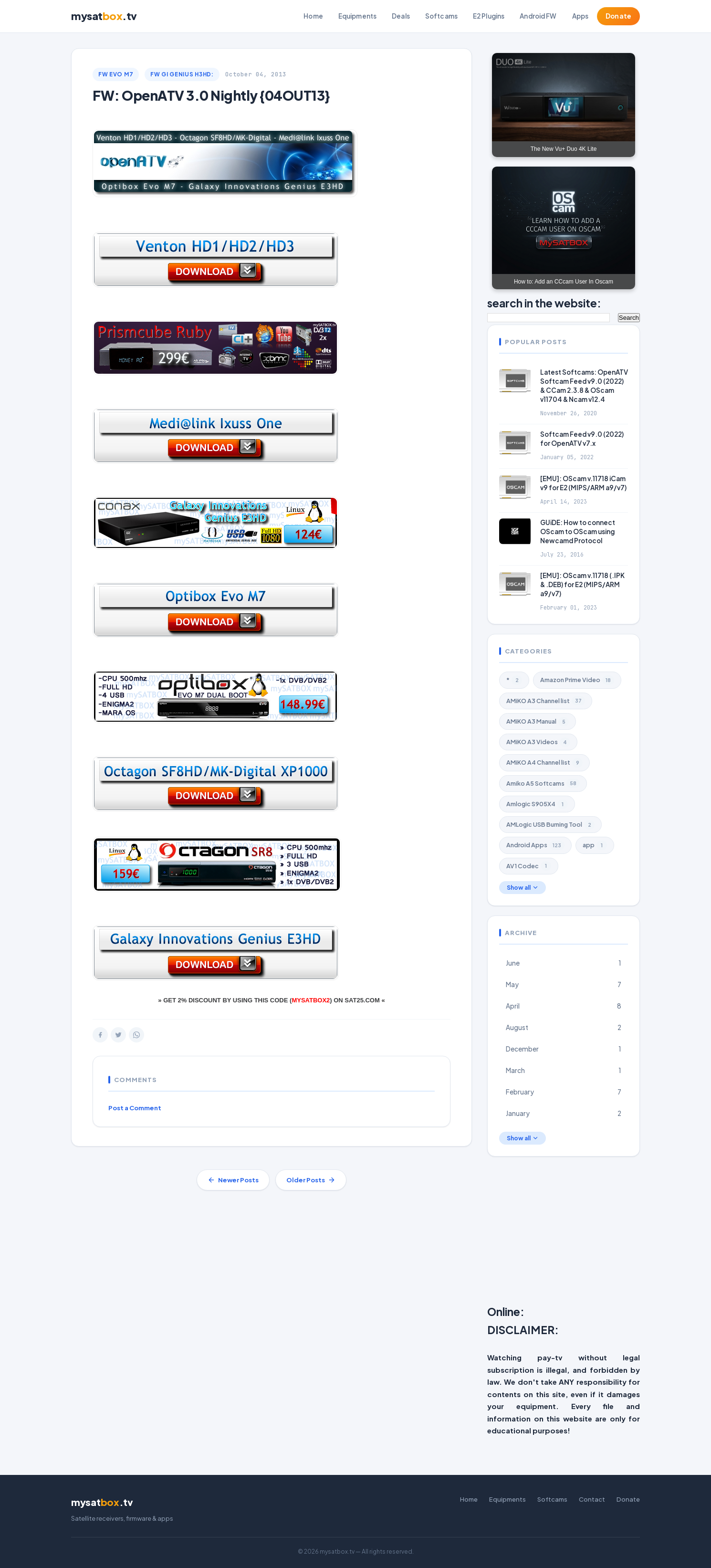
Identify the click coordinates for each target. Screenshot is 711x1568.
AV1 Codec (528, 866)
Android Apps (535, 845)
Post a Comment (134, 1108)
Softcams (441, 16)
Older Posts (310, 1180)
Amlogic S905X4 (537, 804)
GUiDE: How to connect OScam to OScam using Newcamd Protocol (577, 531)
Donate (618, 16)
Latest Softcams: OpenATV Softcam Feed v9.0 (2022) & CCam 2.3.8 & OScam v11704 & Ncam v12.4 (584, 385)
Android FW (538, 16)
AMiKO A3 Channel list (545, 700)
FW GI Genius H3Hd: (181, 74)
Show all (522, 887)
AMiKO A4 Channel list (544, 763)
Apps (580, 16)
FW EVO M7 (115, 74)
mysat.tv (104, 16)
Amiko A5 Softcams (543, 783)
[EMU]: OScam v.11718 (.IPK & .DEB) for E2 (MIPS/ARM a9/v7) (582, 584)
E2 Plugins (488, 16)
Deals (401, 16)
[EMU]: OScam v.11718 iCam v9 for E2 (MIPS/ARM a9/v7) (583, 483)
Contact (592, 1499)
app (595, 845)
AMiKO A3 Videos (538, 742)
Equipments (357, 16)
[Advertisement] (599, 1233)
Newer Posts (233, 1180)
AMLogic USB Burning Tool (550, 825)
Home (313, 16)
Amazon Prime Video (577, 680)
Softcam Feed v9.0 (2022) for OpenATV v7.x (582, 438)
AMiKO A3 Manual (537, 721)
